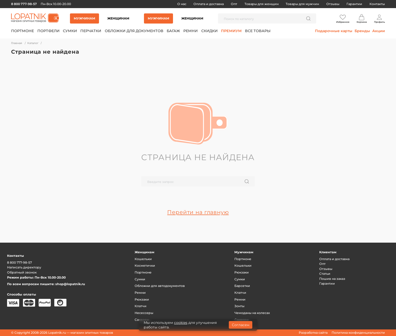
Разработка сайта (313, 332)
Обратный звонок (22, 272)
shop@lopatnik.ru (70, 284)
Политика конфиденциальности (358, 332)
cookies (180, 322)
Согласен (240, 325)
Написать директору (24, 267)
